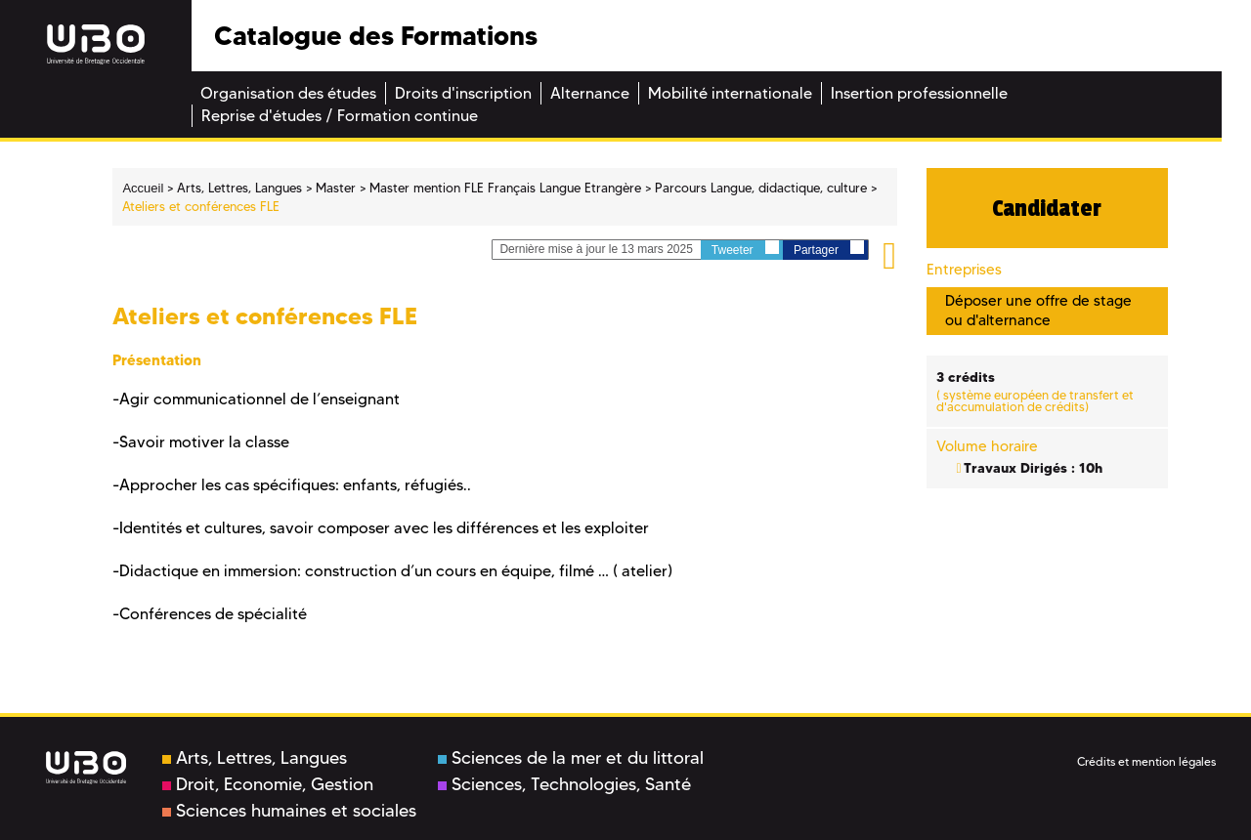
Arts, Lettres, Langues (254, 758)
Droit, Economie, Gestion (267, 784)
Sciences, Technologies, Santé (564, 784)
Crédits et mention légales (1146, 761)
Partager (829, 248)
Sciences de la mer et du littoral (571, 758)
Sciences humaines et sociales (289, 810)
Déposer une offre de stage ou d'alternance (1038, 310)
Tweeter (745, 248)
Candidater (1046, 208)
